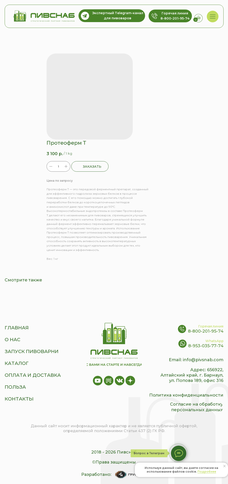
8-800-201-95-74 (206, 331)
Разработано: (96, 474)
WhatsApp (214, 341)
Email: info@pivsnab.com (196, 359)
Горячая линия (211, 326)
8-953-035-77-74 (206, 345)
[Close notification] (224, 466)
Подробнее (206, 471)
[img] (212, 17)
